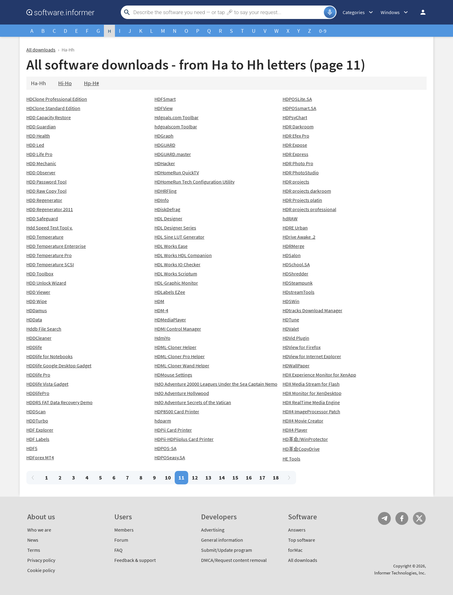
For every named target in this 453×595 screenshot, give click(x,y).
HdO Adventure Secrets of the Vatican (192, 402)
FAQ (118, 550)
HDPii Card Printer (173, 430)
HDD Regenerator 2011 (49, 209)
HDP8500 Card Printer (176, 411)
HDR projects (296, 182)
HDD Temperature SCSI (50, 264)
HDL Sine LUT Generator (179, 237)
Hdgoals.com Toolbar (176, 117)
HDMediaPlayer (170, 319)
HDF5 (31, 448)
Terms (33, 550)
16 (249, 477)
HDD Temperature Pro (49, 255)
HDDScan (36, 411)
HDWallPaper (296, 365)
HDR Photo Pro (298, 163)
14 (222, 477)
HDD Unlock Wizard (46, 283)
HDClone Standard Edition (53, 108)
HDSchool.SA (296, 264)
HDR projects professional (309, 209)
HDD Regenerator (44, 200)
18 (276, 477)
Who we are (39, 530)
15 (235, 477)
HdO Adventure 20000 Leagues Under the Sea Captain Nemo (215, 384)
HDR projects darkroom (307, 191)
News (32, 540)
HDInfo (161, 200)
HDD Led (35, 145)
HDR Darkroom (298, 126)
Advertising (212, 530)
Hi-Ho (65, 83)
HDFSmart (165, 99)
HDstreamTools (298, 292)
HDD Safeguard (42, 218)
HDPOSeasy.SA (169, 457)
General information (222, 540)
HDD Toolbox (39, 274)
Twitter (419, 518)
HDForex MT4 (40, 457)
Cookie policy (41, 570)
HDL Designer (168, 218)
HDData (34, 319)
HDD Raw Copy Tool (46, 191)
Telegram (384, 518)
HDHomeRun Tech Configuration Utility (194, 182)
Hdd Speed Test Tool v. (49, 228)
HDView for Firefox (302, 347)
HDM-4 (161, 310)
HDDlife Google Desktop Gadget (58, 365)
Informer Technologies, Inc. (400, 573)
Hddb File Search (43, 329)
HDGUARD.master (172, 154)
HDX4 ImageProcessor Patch (311, 411)
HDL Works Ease (171, 246)
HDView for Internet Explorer (312, 356)
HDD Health (38, 136)
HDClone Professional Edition (56, 99)
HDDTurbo (37, 421)
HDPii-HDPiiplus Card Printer (184, 439)
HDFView (163, 108)
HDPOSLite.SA (297, 99)
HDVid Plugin (296, 338)
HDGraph (163, 136)
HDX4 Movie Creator (303, 421)
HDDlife (34, 347)
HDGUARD (164, 145)
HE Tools (291, 459)
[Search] (228, 12)
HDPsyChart (295, 117)
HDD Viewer (38, 292)
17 (262, 477)
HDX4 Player (295, 430)
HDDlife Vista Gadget (47, 384)
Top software (301, 540)
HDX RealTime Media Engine (311, 402)
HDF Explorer (39, 430)
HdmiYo (162, 338)
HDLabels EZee (169, 292)
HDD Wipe (36, 301)
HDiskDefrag (167, 209)
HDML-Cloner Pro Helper (179, 356)
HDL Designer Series (175, 228)
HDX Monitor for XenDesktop (312, 393)
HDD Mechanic (41, 163)
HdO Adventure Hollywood (181, 393)
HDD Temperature (44, 237)
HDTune (291, 319)
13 (208, 477)
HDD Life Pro (39, 154)
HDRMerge (293, 246)
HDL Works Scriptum (175, 274)
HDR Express (295, 154)
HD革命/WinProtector (305, 439)
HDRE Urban (295, 228)
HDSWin (291, 301)
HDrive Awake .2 (299, 237)
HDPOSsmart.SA (299, 108)
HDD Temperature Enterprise (56, 246)
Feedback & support (135, 560)
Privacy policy (41, 560)
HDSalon (292, 255)
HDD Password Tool (46, 182)
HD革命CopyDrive (301, 449)
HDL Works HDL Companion (183, 255)
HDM (159, 301)
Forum (121, 540)
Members (124, 530)
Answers (297, 530)
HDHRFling (165, 191)
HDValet (291, 329)
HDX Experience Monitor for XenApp (319, 375)
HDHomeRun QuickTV (176, 172)
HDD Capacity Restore (48, 117)
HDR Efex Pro (296, 136)
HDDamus (36, 310)
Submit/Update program (226, 550)
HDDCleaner (38, 338)
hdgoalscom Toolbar (175, 126)
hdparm (162, 421)
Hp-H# (91, 83)
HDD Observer (40, 172)
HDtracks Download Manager (312, 310)
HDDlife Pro (38, 375)
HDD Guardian (41, 126)
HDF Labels (37, 439)
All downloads (40, 50)
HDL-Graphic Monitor (176, 283)
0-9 (322, 30)
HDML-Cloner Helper (175, 347)
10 (168, 477)
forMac (295, 550)
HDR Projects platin (302, 200)
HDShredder (295, 274)
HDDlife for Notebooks (49, 356)
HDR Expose (295, 145)
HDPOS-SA (165, 448)
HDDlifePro (37, 393)
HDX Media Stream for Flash (311, 384)
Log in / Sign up (420, 12)
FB (401, 518)
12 (195, 477)
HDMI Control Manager (177, 329)
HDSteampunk (298, 283)
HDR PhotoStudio (301, 172)
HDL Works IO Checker (177, 264)
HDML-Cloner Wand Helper (181, 365)
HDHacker (164, 163)
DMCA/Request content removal (234, 560)
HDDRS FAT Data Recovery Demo (59, 402)
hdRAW (290, 218)
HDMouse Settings (173, 375)
